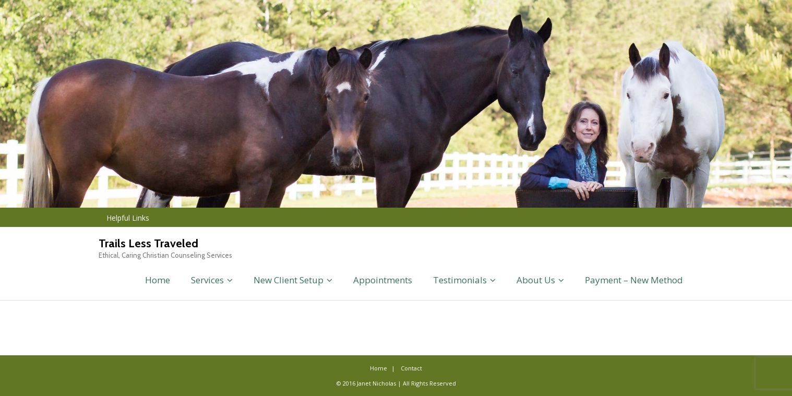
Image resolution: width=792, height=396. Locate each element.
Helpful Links (127, 218)
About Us (536, 280)
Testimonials (460, 280)
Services (207, 280)
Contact (411, 368)
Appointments (382, 280)
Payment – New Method (634, 280)
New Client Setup (288, 280)
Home (157, 280)
